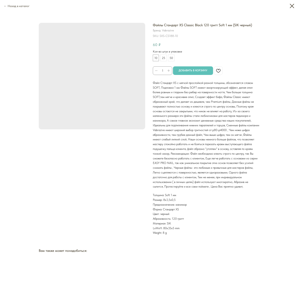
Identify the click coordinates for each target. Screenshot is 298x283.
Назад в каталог (18, 6)
